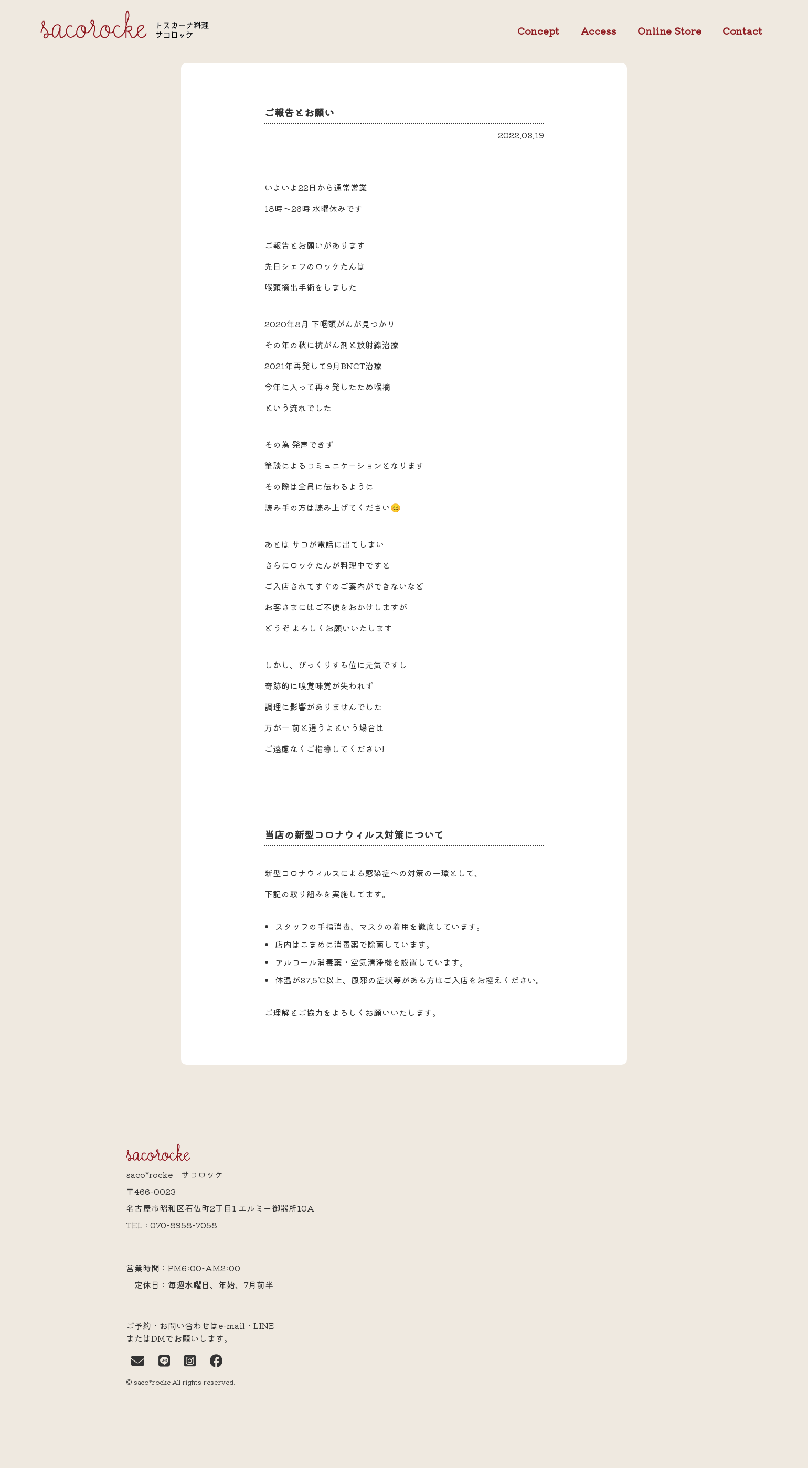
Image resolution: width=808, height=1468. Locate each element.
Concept (538, 31)
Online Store (669, 31)
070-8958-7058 (183, 1224)
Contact (742, 31)
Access (598, 30)
